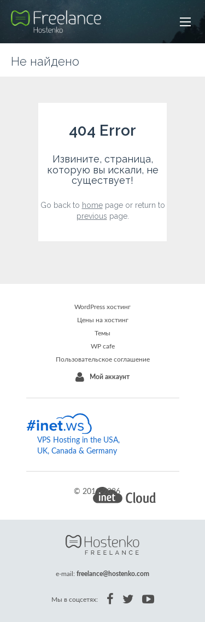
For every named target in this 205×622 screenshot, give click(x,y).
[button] (185, 22)
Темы (102, 333)
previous (92, 216)
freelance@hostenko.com (113, 574)
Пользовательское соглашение (103, 359)
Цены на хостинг (102, 320)
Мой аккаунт (110, 377)
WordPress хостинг (102, 307)
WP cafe (103, 346)
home (92, 205)
